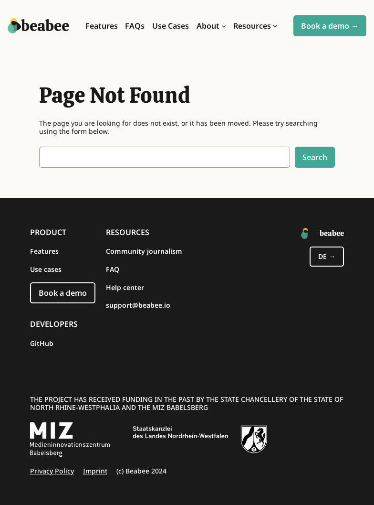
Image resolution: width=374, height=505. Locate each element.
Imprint (95, 470)
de (322, 256)
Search (314, 157)
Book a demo (63, 293)
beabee (45, 26)
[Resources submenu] (275, 25)
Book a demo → (330, 26)
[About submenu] (223, 25)
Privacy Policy (52, 470)
